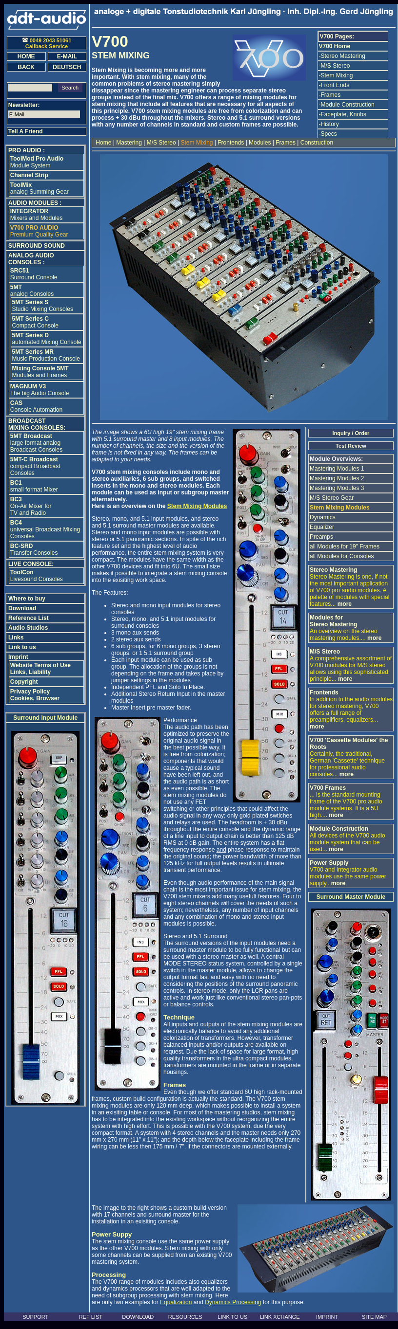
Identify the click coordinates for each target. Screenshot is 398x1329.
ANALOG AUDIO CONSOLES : (31, 259)
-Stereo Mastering (342, 56)
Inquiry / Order (351, 433)
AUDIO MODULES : (34, 203)
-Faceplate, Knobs (342, 114)
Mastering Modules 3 (337, 488)
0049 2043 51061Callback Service (47, 43)
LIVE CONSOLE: (31, 564)
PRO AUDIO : (26, 150)
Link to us (22, 647)
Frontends (231, 142)
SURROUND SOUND (36, 245)
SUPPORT (35, 1317)
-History (329, 124)
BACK (26, 67)
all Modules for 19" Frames (344, 546)
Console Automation (36, 406)
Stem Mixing (197, 142)
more (345, 604)
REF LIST (90, 1317)
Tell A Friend (25, 131)
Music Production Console (46, 355)
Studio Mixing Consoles (42, 305)
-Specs (328, 133)
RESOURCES (185, 1317)
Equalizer (322, 527)
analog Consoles (32, 290)
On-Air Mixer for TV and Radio (31, 506)
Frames (285, 142)
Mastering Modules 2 (337, 478)
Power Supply (329, 862)
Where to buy (26, 598)
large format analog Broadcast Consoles (36, 443)
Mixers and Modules (36, 214)
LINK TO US (232, 1317)
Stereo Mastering (333, 569)
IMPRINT (327, 1317)
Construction (315, 142)
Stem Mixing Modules (197, 506)
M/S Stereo (161, 142)
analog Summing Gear (39, 188)
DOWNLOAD (138, 1317)
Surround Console (34, 274)
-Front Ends (334, 85)
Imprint (18, 657)
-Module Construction (347, 104)
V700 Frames (328, 787)
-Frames (330, 94)
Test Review (351, 446)
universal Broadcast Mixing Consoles (45, 529)
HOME (26, 56)
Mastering (129, 142)
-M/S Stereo (334, 65)
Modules (260, 142)
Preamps (321, 536)
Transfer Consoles (34, 549)
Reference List (28, 618)
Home (103, 142)
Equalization (176, 1302)
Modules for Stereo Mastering (333, 621)
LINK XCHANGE (280, 1317)
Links (15, 637)
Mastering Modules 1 (337, 468)
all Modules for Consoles (342, 556)
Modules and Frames (40, 372)
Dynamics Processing (233, 1302)
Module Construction (339, 828)
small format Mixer (34, 486)
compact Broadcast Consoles (35, 466)
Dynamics (323, 517)
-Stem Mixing (336, 75)
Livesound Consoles (36, 576)
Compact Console (35, 322)
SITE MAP (374, 1317)
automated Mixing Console (46, 339)
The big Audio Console (39, 390)
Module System (36, 162)
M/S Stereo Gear (332, 497)
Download (22, 608)
